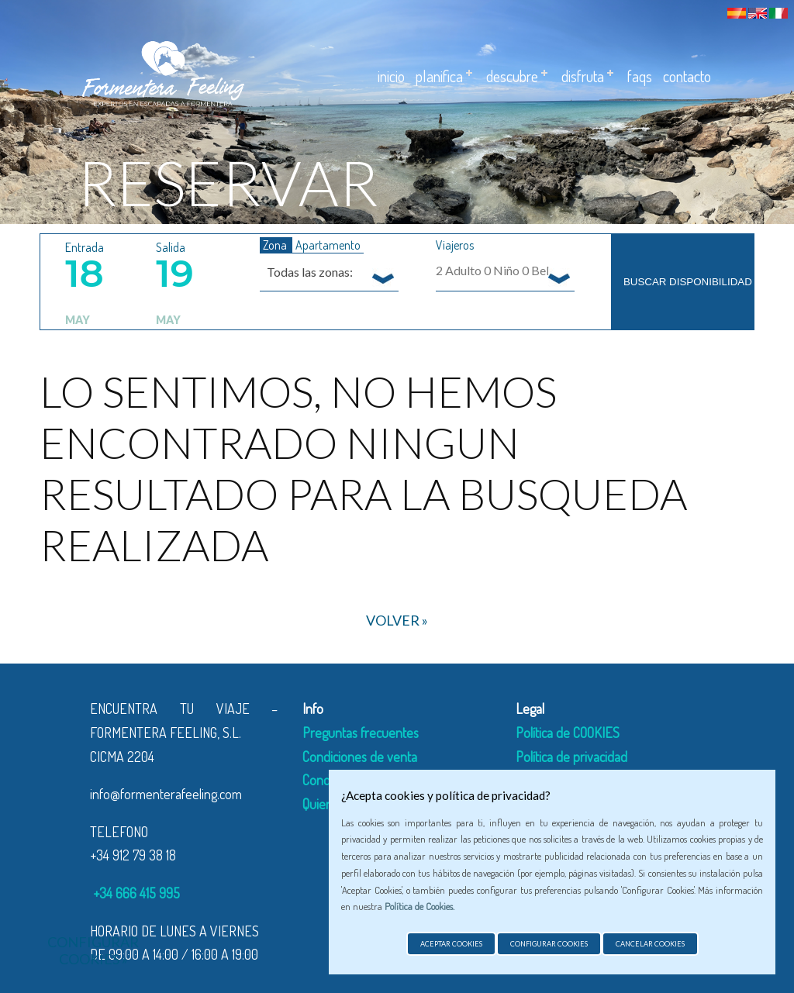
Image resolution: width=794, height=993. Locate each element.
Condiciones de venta (359, 756)
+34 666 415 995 (135, 893)
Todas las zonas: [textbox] (310, 271)
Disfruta (582, 76)
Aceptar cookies (451, 944)
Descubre (512, 76)
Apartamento (328, 245)
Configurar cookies (549, 944)
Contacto (687, 76)
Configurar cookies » (93, 950)
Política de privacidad (571, 756)
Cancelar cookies (650, 944)
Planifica (439, 76)
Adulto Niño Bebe (498, 270)
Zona (276, 245)
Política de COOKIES (568, 732)
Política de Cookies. (419, 906)
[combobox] (329, 271)
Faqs (639, 76)
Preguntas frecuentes (360, 732)
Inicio (391, 76)
